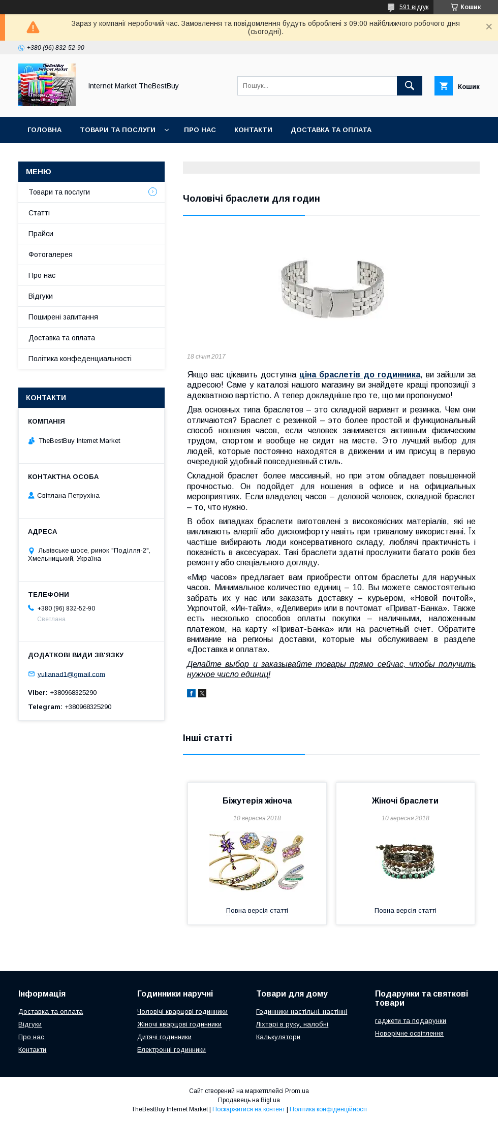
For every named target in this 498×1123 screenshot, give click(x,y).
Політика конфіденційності (328, 1109)
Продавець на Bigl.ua (249, 1100)
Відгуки (40, 296)
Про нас (200, 130)
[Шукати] (409, 85)
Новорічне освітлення (409, 1033)
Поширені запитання (63, 317)
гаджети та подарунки (410, 1020)
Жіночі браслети (405, 800)
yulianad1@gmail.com (71, 674)
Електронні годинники (171, 1049)
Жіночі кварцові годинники (179, 1024)
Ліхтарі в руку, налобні (292, 1024)
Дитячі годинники (164, 1037)
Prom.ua (297, 1091)
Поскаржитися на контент (248, 1109)
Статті (39, 213)
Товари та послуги (117, 130)
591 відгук (413, 7)
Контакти (253, 130)
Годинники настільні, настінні (301, 1011)
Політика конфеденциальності (80, 359)
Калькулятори (278, 1037)
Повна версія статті (257, 910)
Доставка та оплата (331, 130)
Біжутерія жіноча (257, 800)
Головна (44, 130)
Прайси (40, 234)
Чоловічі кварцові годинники (182, 1011)
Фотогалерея (50, 254)
